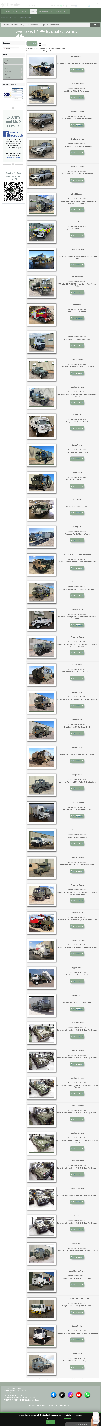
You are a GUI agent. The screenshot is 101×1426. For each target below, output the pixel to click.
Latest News (8, 66)
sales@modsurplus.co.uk (17, 1393)
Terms (61, 1406)
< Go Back (32, 43)
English (7, 48)
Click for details (77, 70)
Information (8, 72)
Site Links (7, 77)
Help (5, 74)
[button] (33, 11)
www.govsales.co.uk (15, 1395)
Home (6, 60)
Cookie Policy (52, 1406)
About (6, 63)
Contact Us (68, 1406)
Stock (6, 69)
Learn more (67, 1418)
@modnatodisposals (13, 157)
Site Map (32, 1406)
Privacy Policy (42, 1406)
